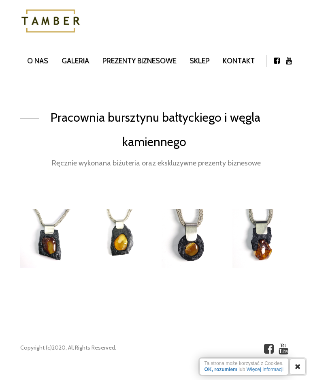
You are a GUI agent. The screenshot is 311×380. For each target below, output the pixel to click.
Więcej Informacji (265, 369)
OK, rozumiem (220, 369)
